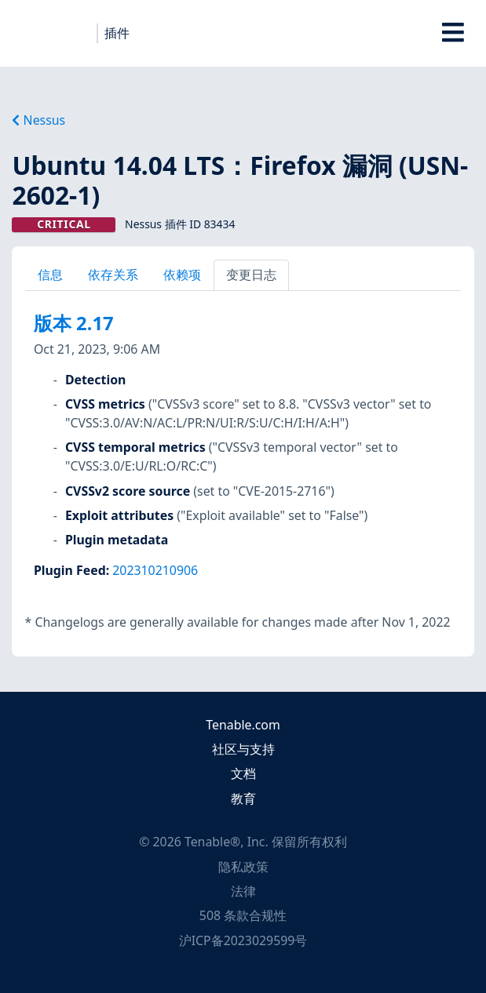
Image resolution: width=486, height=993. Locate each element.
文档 (243, 773)
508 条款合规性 (243, 915)
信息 (50, 274)
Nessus (38, 120)
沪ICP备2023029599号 (243, 940)
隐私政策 (243, 866)
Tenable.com (243, 724)
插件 (117, 33)
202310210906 (155, 570)
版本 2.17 (74, 323)
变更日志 (251, 274)
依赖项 (182, 274)
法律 (243, 891)
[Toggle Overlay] (453, 33)
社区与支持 (243, 749)
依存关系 (113, 274)
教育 (243, 798)
